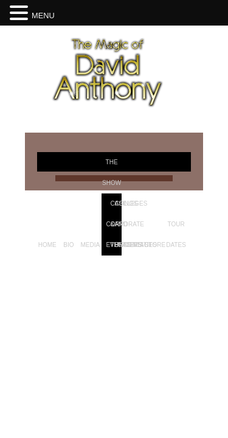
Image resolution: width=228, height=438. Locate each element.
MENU (43, 15)
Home (47, 245)
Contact (138, 245)
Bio (68, 245)
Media (90, 245)
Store (155, 245)
